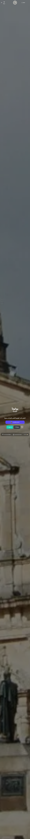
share (23, 2)
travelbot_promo (16, 422)
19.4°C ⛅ (26, 434)
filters (17, 427)
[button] (1, 2)
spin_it (10, 427)
